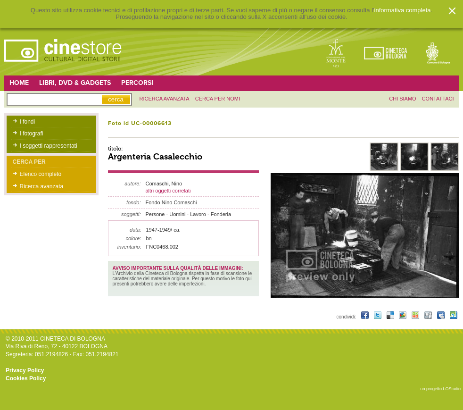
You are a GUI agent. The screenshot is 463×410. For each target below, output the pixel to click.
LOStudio (452, 388)
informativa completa (402, 10)
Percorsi (137, 83)
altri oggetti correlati (168, 190)
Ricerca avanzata (42, 186)
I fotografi (31, 133)
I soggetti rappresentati (48, 145)
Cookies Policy (26, 378)
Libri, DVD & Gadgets (75, 83)
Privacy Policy (25, 370)
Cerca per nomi (217, 98)
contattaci (438, 98)
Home (19, 83)
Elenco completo (41, 174)
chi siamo (402, 98)
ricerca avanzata (165, 98)
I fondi (27, 121)
